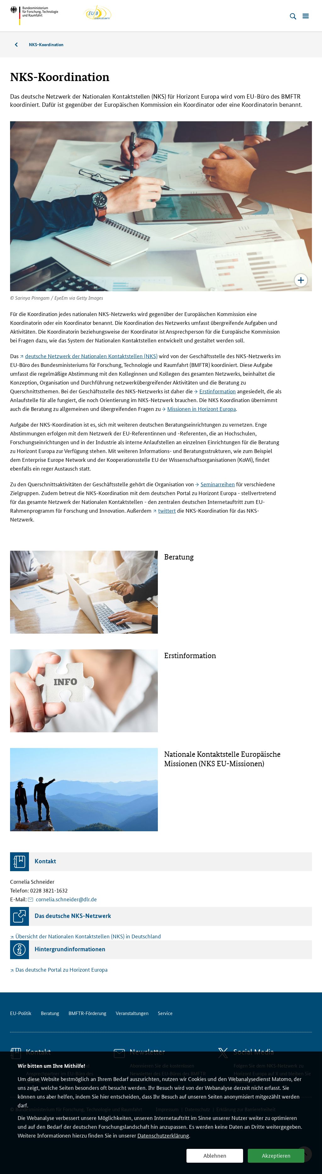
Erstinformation (217, 391)
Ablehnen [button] (214, 1155)
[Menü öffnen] (305, 16)
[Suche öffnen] (293, 16)
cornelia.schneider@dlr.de (66, 899)
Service (165, 1013)
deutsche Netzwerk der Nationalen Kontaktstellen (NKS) (91, 355)
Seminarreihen (218, 484)
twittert (167, 510)
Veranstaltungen (132, 1013)
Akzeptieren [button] (276, 1155)
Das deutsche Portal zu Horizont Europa (61, 969)
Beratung (19, 45)
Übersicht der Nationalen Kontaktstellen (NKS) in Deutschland (88, 936)
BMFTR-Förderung (87, 1013)
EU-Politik (20, 1013)
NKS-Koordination (46, 44)
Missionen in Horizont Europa (201, 408)
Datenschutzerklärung (163, 1135)
